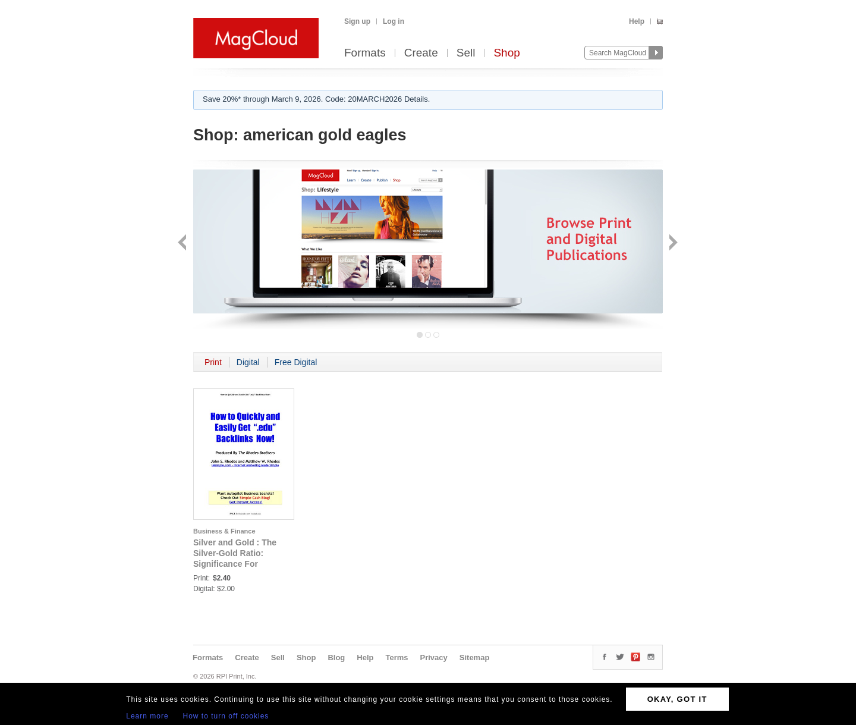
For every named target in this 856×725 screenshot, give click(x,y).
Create (421, 53)
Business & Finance (224, 531)
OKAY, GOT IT (677, 699)
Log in (393, 21)
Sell (466, 53)
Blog (336, 657)
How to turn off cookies (226, 716)
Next (672, 243)
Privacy (434, 657)
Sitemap (475, 657)
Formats (365, 53)
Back (183, 243)
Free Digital (296, 362)
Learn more (147, 716)
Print (213, 362)
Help (636, 21)
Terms (396, 657)
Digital (248, 362)
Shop (506, 53)
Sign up (357, 21)
